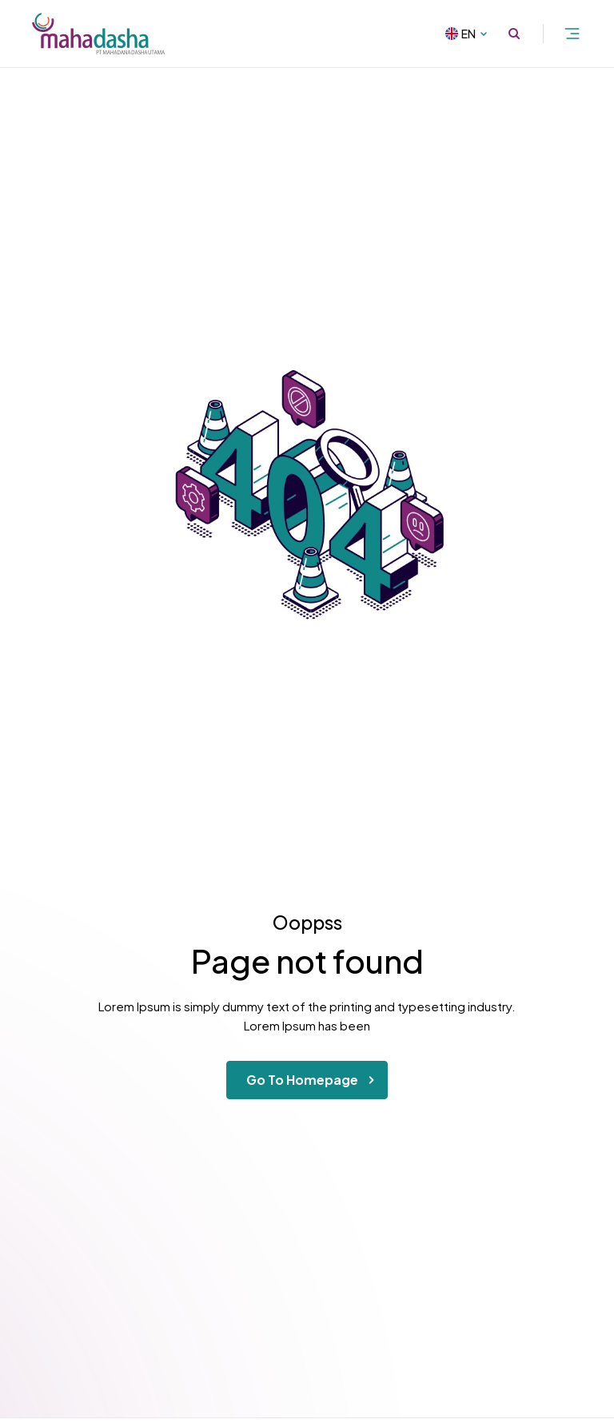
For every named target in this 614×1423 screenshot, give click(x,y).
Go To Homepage (313, 1080)
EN (476, 34)
